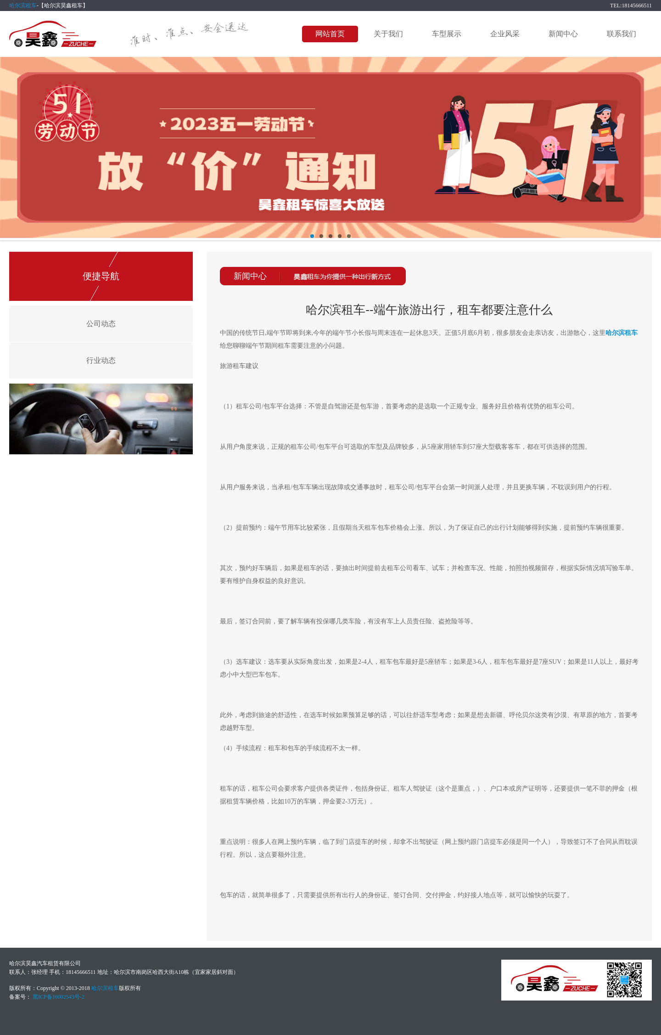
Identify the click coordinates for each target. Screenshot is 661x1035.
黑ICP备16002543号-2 (58, 997)
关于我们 (388, 34)
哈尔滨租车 (23, 5)
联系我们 (621, 34)
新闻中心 (563, 34)
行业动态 (101, 360)
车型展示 (446, 34)
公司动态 (101, 324)
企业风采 (505, 34)
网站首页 (330, 34)
